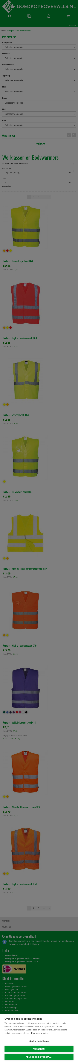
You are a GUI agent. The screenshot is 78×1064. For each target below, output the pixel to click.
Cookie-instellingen (39, 1041)
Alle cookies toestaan (39, 1057)
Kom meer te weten (39, 1033)
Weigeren (39, 1049)
